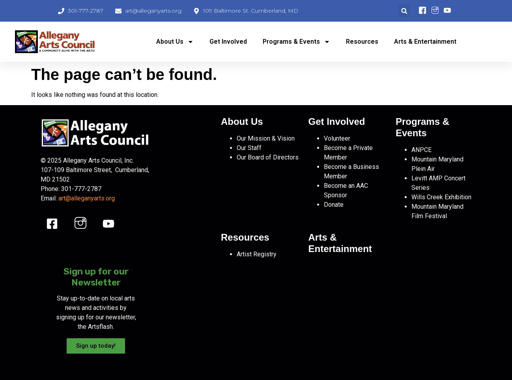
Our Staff (249, 148)
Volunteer (337, 138)
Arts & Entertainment (425, 41)
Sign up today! (96, 345)
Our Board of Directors (268, 157)
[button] (404, 11)
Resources (362, 41)
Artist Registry (257, 254)
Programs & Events (296, 42)
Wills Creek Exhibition (441, 197)
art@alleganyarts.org (86, 198)
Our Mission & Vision (266, 138)
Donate (334, 204)
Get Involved (228, 41)
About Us (175, 42)
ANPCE (421, 150)
